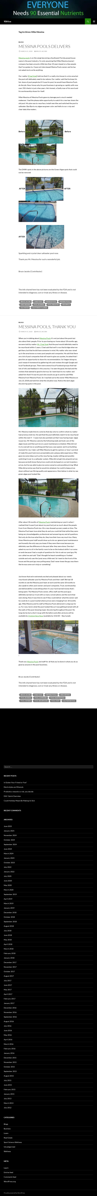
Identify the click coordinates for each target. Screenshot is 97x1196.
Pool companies (41, 698)
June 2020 (8, 881)
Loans (6, 1133)
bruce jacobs (26, 301)
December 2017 (10, 962)
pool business (39, 304)
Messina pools (24, 58)
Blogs (21, 42)
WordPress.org (10, 1181)
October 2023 (9, 862)
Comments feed (10, 1177)
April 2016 (8, 1039)
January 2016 (9, 1053)
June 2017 (8, 985)
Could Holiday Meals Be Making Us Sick (19, 801)
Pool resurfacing (41, 701)
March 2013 (8, 1103)
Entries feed (8, 1172)
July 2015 (7, 1080)
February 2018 (9, 953)
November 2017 (10, 967)
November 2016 (10, 1012)
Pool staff (55, 701)
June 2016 (8, 1030)
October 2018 (9, 917)
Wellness (7, 1151)
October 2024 (9, 840)
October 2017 (9, 971)
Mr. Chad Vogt (42, 344)
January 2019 (9, 908)
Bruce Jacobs (41, 51)
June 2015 (8, 1085)
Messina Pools (45, 338)
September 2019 (10, 894)
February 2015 (9, 1089)
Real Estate (8, 1138)
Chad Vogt (32, 76)
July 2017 (7, 980)
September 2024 (10, 844)
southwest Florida (39, 307)
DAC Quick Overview (12, 796)
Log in (6, 1168)
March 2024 (8, 853)
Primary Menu (94, 21)
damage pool (51, 301)
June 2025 (8, 826)
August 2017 (9, 976)
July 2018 (7, 931)
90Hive (7, 21)
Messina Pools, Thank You (47, 326)
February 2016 (9, 1049)
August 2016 (9, 1021)
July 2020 (7, 876)
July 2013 (7, 1098)
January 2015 (9, 1094)
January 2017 (9, 1003)
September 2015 (10, 1071)
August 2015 (9, 1076)
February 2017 (9, 999)
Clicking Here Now (35, 616)
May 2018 (8, 940)
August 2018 (9, 926)
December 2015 (10, 1058)
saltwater (25, 307)
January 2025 (9, 831)
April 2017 (8, 994)
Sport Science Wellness (13, 1142)
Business (7, 1129)
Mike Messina (25, 304)
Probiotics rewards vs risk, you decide (18, 791)
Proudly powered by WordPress (14, 1193)
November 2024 (10, 835)
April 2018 (8, 944)
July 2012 (7, 1108)
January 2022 (9, 872)
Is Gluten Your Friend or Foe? (15, 782)
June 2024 (8, 849)
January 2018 (9, 958)
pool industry (53, 304)
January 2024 (9, 858)
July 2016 (7, 1026)
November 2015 (10, 1062)
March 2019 (8, 903)
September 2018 (10, 921)
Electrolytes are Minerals (13, 787)
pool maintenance (57, 698)
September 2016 (10, 1017)
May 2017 (8, 990)
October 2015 (9, 1067)
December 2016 (10, 1008)
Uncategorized (9, 1147)
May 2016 (8, 1035)
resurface (66, 304)
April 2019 (8, 899)
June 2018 (8, 935)
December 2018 (10, 912)
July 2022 (7, 867)
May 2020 (8, 885)
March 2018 (8, 949)
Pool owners (26, 701)
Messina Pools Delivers (44, 46)
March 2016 (8, 1044)
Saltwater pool (69, 701)
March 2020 (8, 890)
